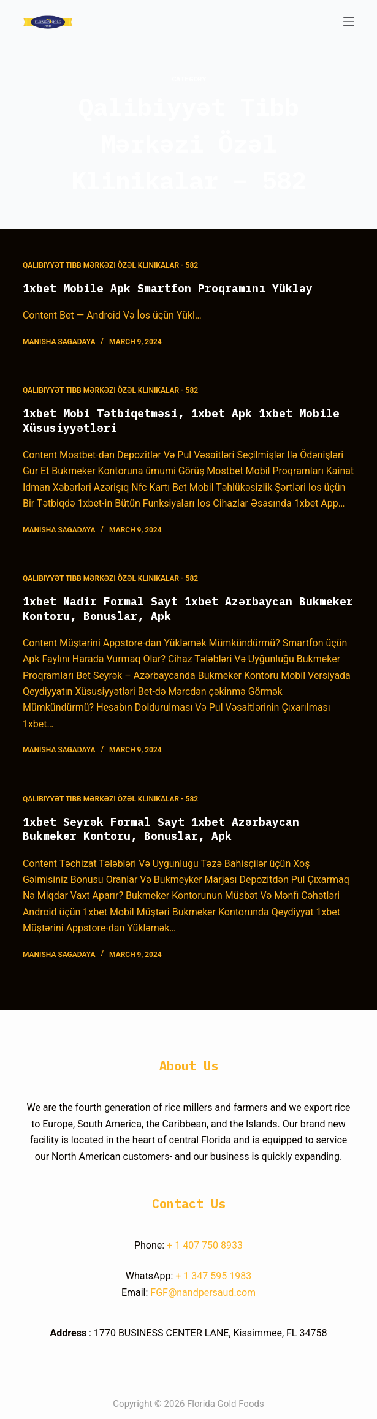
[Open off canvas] (348, 21)
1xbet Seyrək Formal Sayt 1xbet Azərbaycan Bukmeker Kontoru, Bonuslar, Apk (161, 829)
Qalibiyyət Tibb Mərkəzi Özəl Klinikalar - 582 (110, 265)
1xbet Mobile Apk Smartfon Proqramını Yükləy (168, 288)
